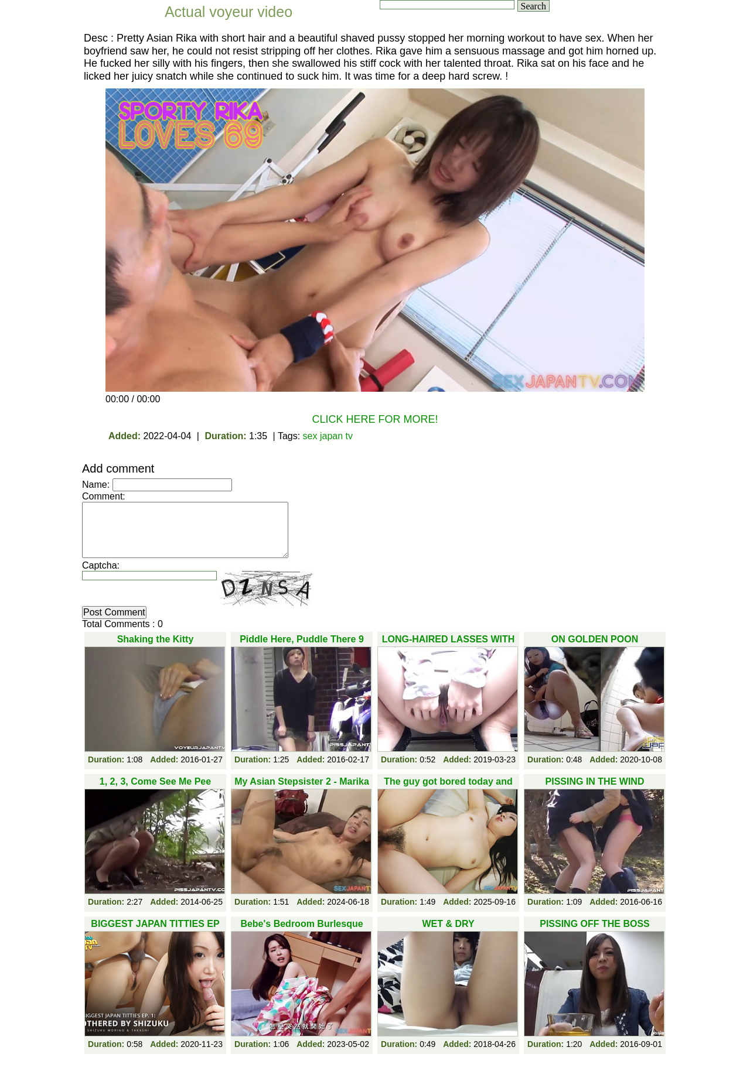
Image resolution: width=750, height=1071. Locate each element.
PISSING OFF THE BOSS (595, 924)
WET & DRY (448, 924)
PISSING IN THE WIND (595, 781)
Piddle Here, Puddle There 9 (302, 639)
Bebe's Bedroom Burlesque (301, 924)
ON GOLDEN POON (594, 639)
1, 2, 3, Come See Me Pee (155, 781)
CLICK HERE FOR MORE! (375, 419)
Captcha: (101, 565)
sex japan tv (328, 436)
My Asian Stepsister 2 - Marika (301, 781)
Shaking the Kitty (155, 639)
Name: (96, 485)
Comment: (103, 496)
